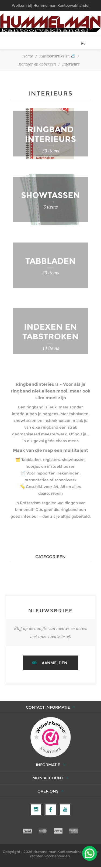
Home (27, 56)
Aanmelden (54, 662)
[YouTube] (65, 809)
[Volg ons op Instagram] (36, 809)
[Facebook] (51, 809)
